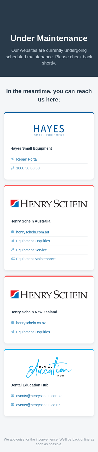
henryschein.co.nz (28, 323)
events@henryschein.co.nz (35, 405)
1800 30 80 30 (25, 168)
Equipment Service (28, 250)
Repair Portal (24, 159)
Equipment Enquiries (30, 241)
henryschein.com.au (29, 232)
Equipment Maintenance (33, 259)
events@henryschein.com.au (37, 396)
